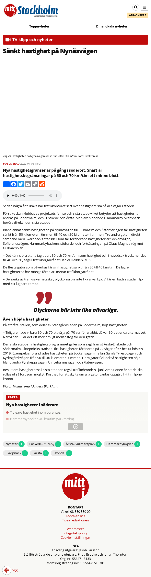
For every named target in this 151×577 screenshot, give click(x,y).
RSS (12, 571)
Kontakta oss (75, 516)
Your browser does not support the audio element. (32, 195)
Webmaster (75, 529)
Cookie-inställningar (75, 537)
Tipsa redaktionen (75, 520)
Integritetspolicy (75, 533)
